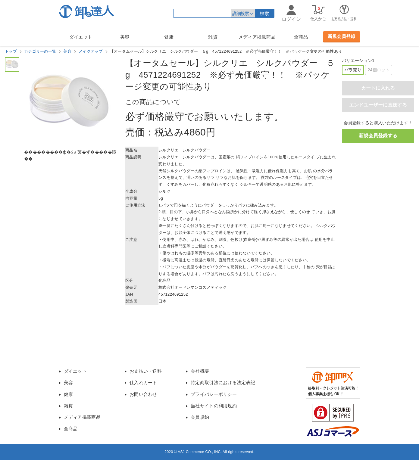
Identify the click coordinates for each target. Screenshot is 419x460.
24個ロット (378, 69)
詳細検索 (240, 13)
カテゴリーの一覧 (40, 51)
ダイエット (80, 36)
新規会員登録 (341, 36)
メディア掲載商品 (257, 36)
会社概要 (200, 371)
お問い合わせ (143, 394)
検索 (264, 13)
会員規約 (200, 417)
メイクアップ (91, 51)
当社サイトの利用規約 (214, 405)
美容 (125, 36)
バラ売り (352, 69)
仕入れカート (143, 382)
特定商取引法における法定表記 (223, 382)
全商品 (301, 36)
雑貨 (212, 36)
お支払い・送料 (146, 371)
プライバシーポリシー (214, 394)
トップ (11, 51)
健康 (169, 36)
